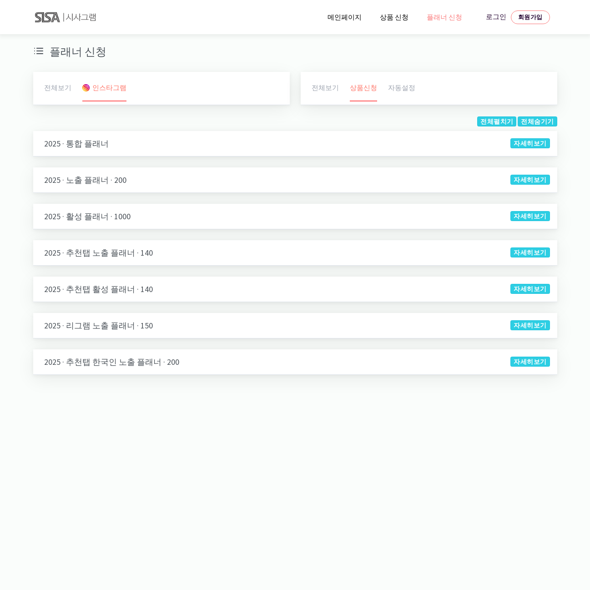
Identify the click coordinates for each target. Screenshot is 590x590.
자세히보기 (530, 143)
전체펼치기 (496, 121)
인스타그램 (104, 87)
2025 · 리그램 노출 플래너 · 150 (98, 325)
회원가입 (530, 17)
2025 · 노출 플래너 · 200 (85, 180)
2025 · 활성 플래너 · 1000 (87, 216)
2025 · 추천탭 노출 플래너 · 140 (98, 252)
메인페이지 (345, 17)
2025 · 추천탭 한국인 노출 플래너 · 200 (111, 362)
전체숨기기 (537, 121)
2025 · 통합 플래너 (76, 143)
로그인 (496, 16)
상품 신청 (394, 17)
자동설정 (401, 87)
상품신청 (363, 87)
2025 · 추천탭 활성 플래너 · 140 (98, 289)
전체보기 (57, 87)
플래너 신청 (444, 17)
